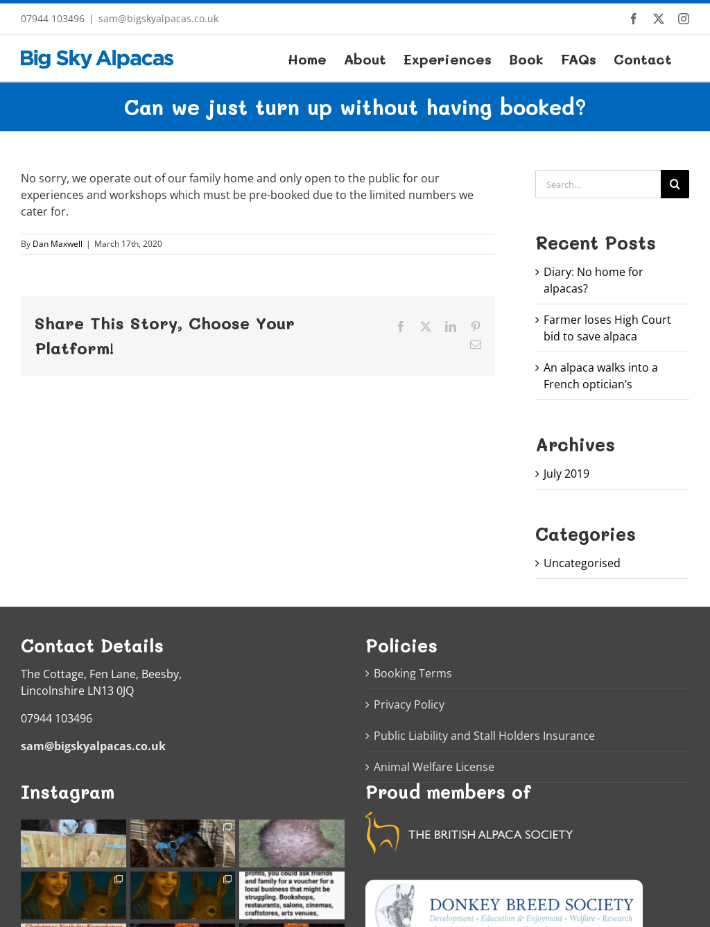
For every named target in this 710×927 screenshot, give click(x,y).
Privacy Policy (409, 704)
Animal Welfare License (434, 766)
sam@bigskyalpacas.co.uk (158, 18)
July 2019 (566, 473)
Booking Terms (413, 673)
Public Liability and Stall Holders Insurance (484, 735)
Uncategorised (582, 563)
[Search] (675, 184)
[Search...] (598, 184)
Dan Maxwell (58, 244)
